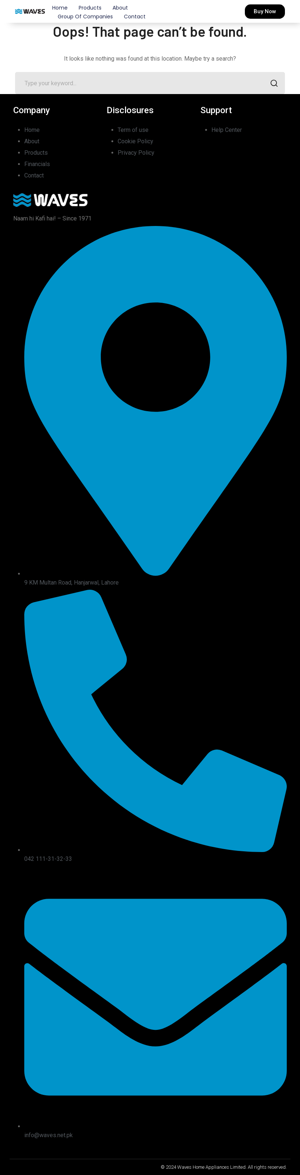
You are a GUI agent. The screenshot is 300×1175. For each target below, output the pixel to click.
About (120, 7)
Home (60, 7)
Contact (135, 16)
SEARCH (271, 84)
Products (90, 7)
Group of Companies (85, 16)
